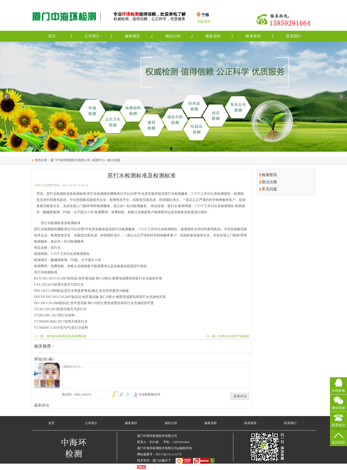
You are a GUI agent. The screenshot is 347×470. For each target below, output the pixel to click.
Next (341, 96)
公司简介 (92, 36)
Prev (6, 96)
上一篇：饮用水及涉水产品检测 (227, 336)
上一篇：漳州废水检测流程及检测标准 (60, 336)
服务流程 (213, 36)
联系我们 (293, 36)
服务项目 (132, 36)
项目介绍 (172, 36)
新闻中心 (99, 160)
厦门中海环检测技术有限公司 (70, 160)
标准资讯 (253, 36)
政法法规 (114, 160)
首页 (52, 36)
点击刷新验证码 (149, 394)
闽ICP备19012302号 (169, 454)
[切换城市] (204, 21)
